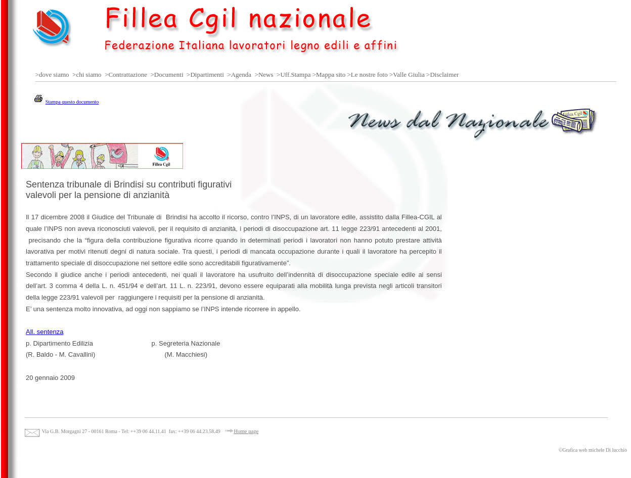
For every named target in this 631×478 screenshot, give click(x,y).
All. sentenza (44, 332)
